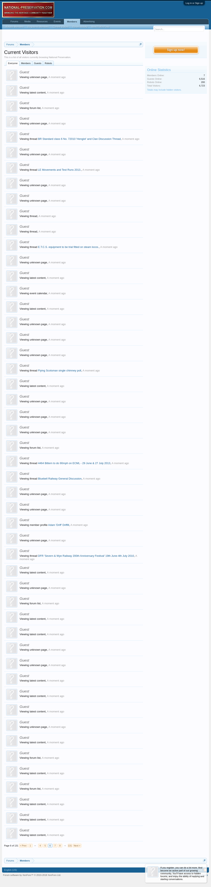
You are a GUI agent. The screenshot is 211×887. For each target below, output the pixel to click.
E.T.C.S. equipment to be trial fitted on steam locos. (68, 247)
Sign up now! (176, 50)
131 (70, 845)
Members (25, 63)
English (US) (10, 870)
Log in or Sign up (194, 3)
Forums (14, 21)
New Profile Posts (101, 27)
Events (57, 21)
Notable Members (15, 27)
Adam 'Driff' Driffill (58, 524)
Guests (37, 63)
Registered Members (38, 27)
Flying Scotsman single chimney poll (59, 370)
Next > (77, 845)
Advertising (89, 21)
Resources (42, 21)
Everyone (13, 63)
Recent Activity (80, 27)
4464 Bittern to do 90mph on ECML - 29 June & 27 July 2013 (74, 463)
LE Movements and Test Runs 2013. (59, 169)
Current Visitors (61, 27)
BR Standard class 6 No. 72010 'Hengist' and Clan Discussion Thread (79, 138)
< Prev (23, 845)
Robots (48, 63)
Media (27, 21)
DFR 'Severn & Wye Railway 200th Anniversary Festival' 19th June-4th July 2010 (86, 555)
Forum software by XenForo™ (32, 875)
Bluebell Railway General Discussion (60, 478)
